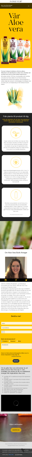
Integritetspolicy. (16, 356)
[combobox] (3, 332)
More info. (11, 454)
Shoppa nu (16, 430)
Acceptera (18, 454)
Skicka (16, 360)
